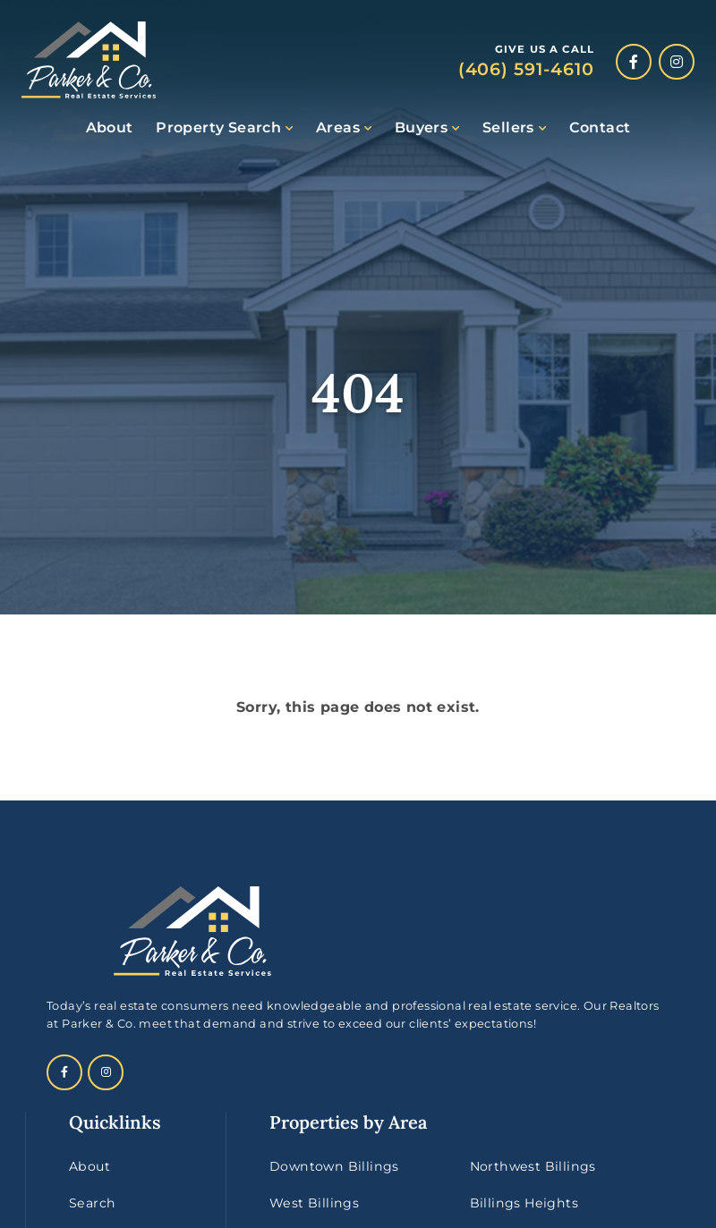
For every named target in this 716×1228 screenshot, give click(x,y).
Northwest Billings (533, 1166)
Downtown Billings (334, 1166)
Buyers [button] (421, 127)
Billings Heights (524, 1203)
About (109, 127)
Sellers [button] (508, 127)
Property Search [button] (218, 127)
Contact (600, 127)
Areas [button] (338, 127)
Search (92, 1203)
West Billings (314, 1203)
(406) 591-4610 (526, 69)
